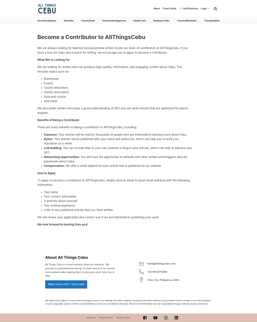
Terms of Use (123, 317)
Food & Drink (88, 20)
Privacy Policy (106, 317)
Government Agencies (114, 20)
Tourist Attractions (187, 20)
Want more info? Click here (66, 284)
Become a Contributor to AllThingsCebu (91, 37)
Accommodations (47, 20)
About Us (91, 317)
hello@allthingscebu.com (161, 263)
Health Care (139, 20)
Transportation (212, 20)
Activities (69, 20)
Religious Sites (161, 20)
